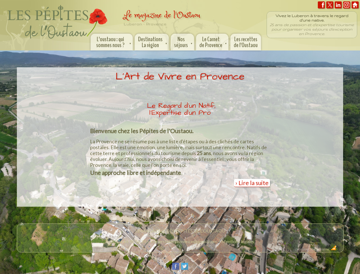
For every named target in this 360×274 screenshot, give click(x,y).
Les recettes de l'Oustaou (246, 42)
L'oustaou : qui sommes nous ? (114, 41)
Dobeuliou (301, 249)
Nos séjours (184, 41)
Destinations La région (153, 41)
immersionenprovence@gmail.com (183, 241)
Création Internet (323, 249)
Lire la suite (253, 182)
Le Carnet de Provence (213, 41)
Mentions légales (237, 241)
